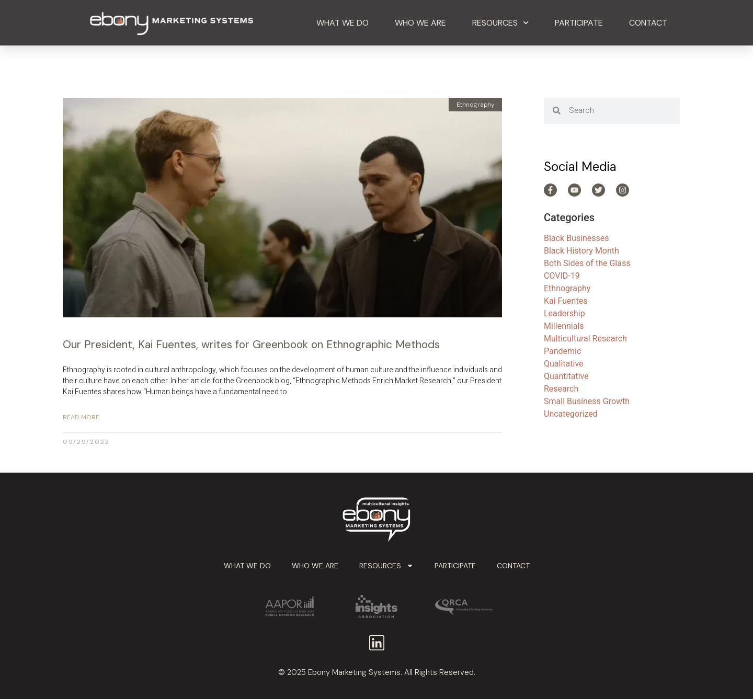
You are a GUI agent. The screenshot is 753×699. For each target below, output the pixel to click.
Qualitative (564, 364)
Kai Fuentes (565, 301)
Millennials (564, 326)
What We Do (342, 22)
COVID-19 (562, 276)
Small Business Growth (587, 401)
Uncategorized (571, 414)
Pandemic (562, 351)
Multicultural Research (585, 338)
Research (561, 389)
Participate (579, 22)
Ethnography (567, 288)
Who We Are (420, 22)
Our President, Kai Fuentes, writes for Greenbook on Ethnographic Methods (251, 344)
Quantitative (566, 376)
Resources (500, 23)
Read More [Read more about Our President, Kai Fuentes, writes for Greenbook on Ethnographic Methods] (81, 417)
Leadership (564, 313)
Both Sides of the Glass (587, 263)
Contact (648, 22)
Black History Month (581, 251)
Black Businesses (576, 238)
